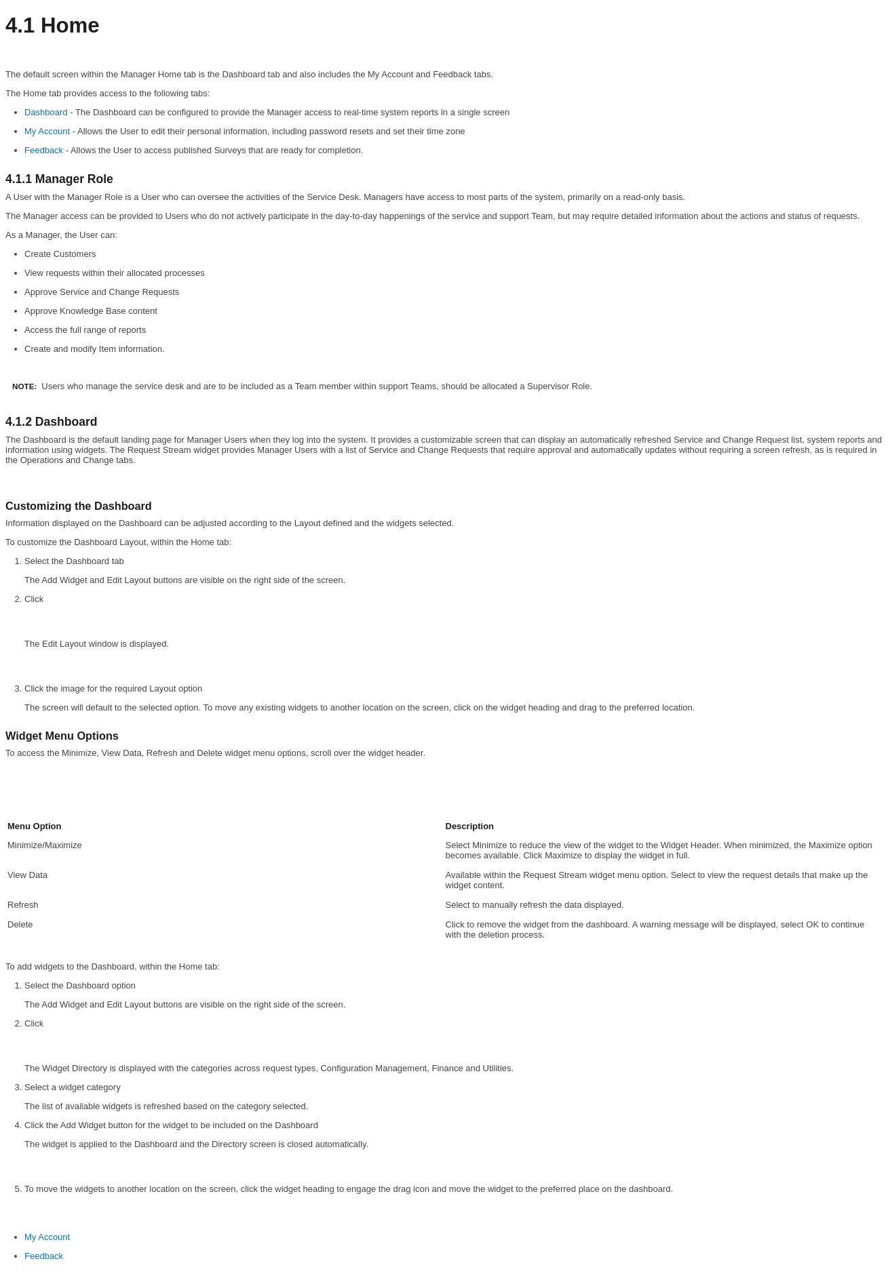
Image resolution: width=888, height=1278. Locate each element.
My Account (47, 131)
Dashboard (46, 112)
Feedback (43, 150)
